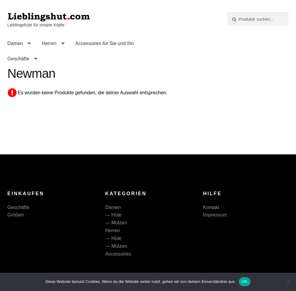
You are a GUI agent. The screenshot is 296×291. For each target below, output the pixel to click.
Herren (49, 43)
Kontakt (211, 207)
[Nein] (288, 282)
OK (245, 281)
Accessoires (118, 253)
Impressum (215, 214)
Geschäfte (18, 58)
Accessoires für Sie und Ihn (104, 43)
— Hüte (113, 214)
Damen (15, 43)
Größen (16, 214)
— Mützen (116, 222)
